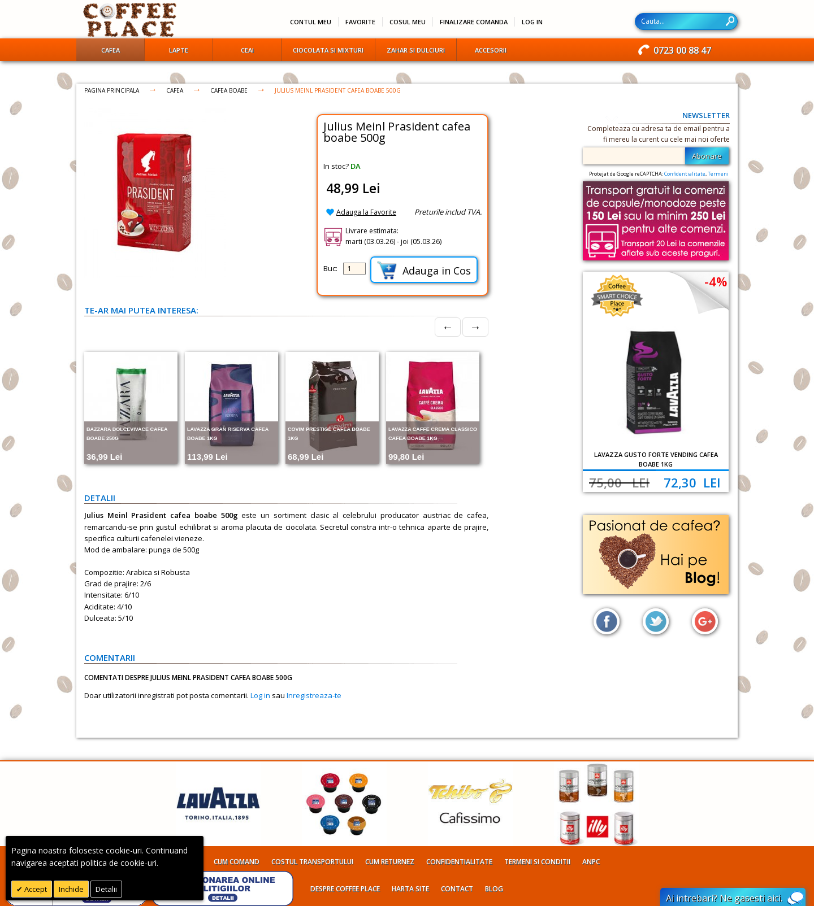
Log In (532, 22)
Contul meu (310, 22)
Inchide (71, 889)
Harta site (410, 889)
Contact (457, 889)
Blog (494, 889)
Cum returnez (389, 861)
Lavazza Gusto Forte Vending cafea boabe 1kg (656, 459)
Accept (35, 889)
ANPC (591, 861)
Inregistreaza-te (314, 695)
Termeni (718, 173)
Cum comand (236, 861)
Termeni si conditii (537, 861)
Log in (260, 695)
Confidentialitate (684, 173)
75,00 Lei (619, 482)
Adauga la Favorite (366, 212)
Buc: (330, 268)
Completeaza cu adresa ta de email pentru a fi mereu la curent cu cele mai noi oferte (658, 134)
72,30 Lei (692, 482)
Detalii (106, 889)
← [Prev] (447, 326)
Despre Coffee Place (345, 889)
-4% (715, 281)
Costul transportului (312, 861)
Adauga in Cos (424, 270)
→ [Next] (475, 326)
